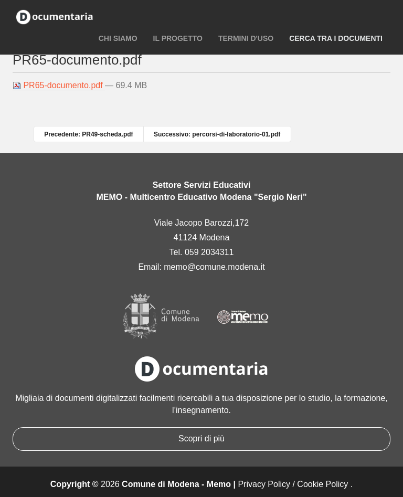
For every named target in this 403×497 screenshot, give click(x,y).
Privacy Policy (264, 484)
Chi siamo (118, 38)
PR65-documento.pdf (59, 85)
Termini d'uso (245, 38)
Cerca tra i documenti (336, 38)
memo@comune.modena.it (214, 266)
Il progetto (178, 38)
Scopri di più (201, 438)
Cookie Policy (322, 484)
